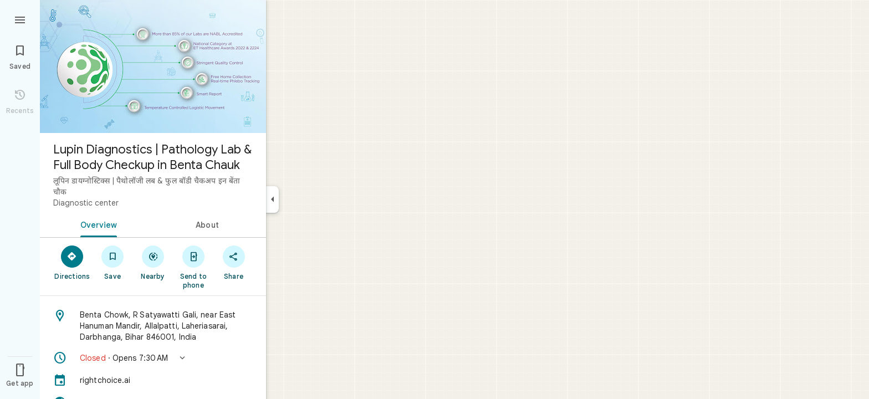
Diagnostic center (86, 203)
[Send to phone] (193, 266)
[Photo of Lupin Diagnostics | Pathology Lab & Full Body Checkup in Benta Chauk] (153, 66)
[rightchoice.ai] (153, 380)
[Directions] (72, 262)
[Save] (113, 262)
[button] (153, 358)
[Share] (233, 262)
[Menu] (20, 19)
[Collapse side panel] (272, 199)
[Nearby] (153, 262)
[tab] (96, 224)
